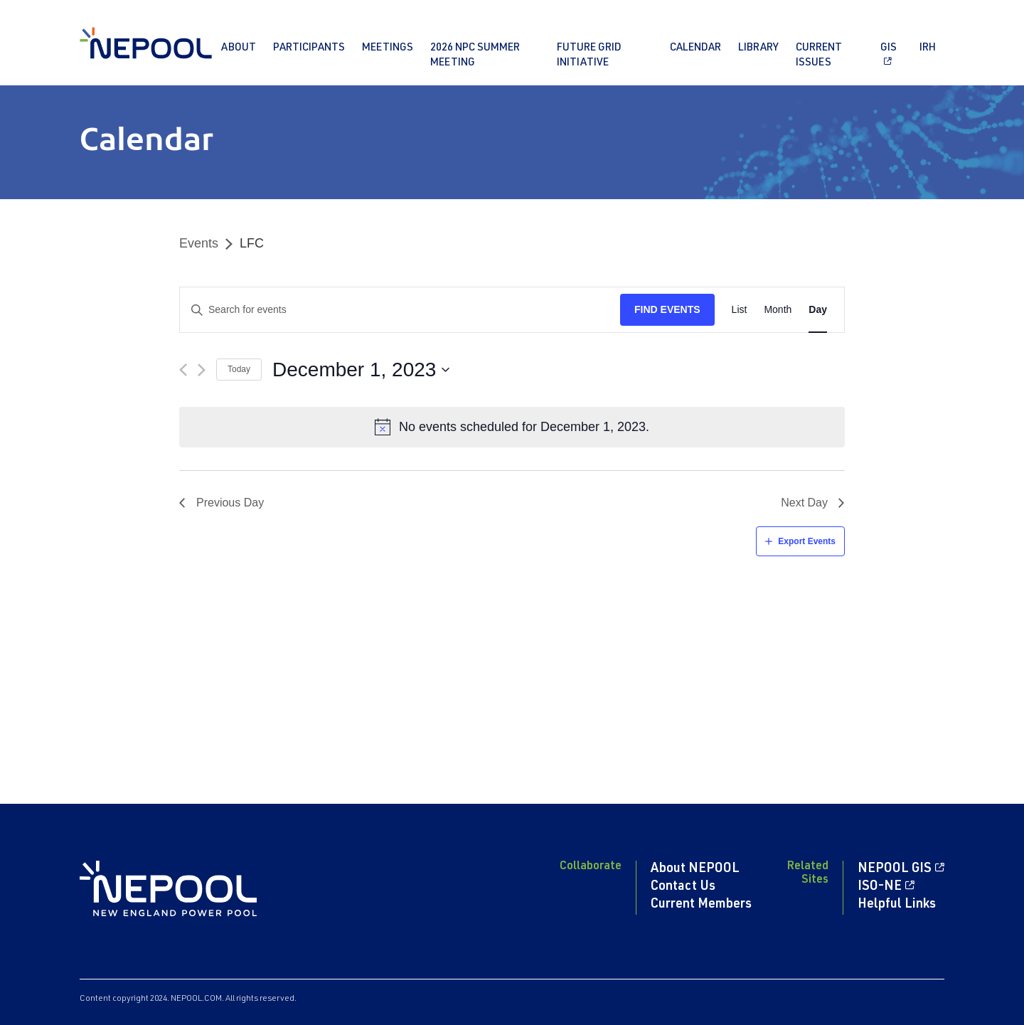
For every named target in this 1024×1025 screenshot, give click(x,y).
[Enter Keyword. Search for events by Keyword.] (400, 309)
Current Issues (819, 55)
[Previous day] (183, 369)
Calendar (695, 48)
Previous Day (230, 502)
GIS (888, 48)
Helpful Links (897, 904)
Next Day (804, 502)
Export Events (807, 541)
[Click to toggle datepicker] (361, 370)
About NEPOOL (695, 869)
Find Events (667, 309)
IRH (927, 48)
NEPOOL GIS (895, 869)
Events (198, 243)
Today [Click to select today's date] (239, 369)
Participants (309, 48)
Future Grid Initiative (589, 55)
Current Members (701, 904)
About (238, 48)
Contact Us (683, 887)
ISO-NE (880, 887)
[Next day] (202, 369)
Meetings (387, 48)
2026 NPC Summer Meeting (475, 55)
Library (758, 48)
